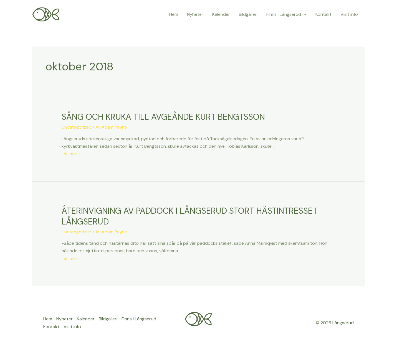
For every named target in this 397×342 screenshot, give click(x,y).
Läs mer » (71, 154)
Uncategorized (77, 127)
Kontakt (323, 14)
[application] (304, 14)
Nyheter (195, 14)
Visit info (349, 14)
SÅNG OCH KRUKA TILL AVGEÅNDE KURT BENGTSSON (163, 116)
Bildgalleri (248, 14)
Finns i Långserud (286, 14)
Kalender (221, 14)
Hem (173, 14)
